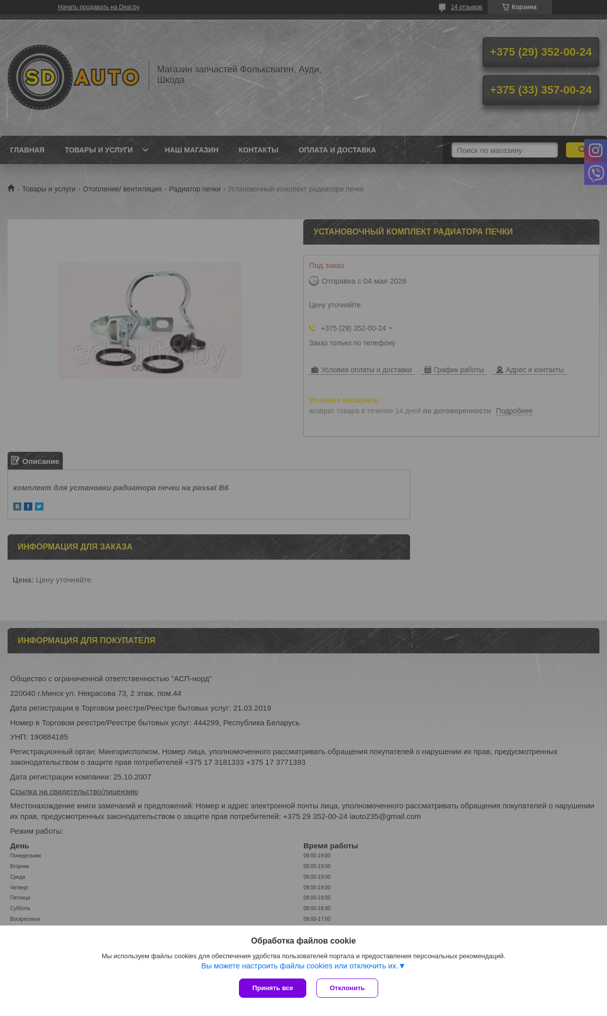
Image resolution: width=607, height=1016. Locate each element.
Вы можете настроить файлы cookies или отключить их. (299, 965)
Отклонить (347, 988)
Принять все (272, 988)
